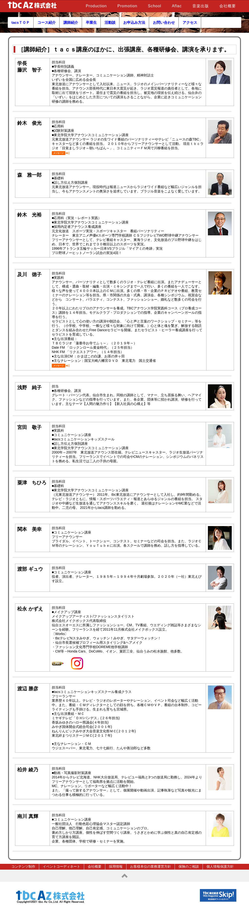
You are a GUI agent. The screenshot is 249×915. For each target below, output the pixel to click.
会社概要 (227, 6)
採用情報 (116, 866)
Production (96, 6)
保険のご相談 (188, 866)
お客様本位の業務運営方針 (150, 866)
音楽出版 (200, 6)
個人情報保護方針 (220, 866)
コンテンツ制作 (23, 866)
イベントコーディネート (61, 866)
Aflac (177, 6)
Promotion (127, 6)
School (154, 6)
